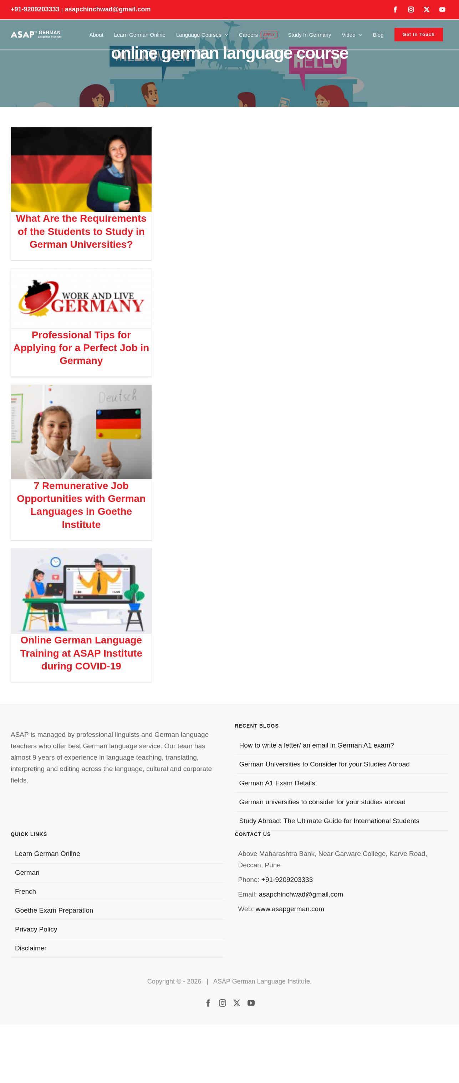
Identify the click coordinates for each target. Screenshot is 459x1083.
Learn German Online (47, 853)
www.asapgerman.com (290, 909)
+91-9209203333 (287, 879)
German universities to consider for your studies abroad (322, 802)
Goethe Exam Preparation (54, 910)
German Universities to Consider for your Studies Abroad (324, 764)
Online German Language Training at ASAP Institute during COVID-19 (81, 653)
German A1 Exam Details (277, 783)
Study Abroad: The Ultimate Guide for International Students (329, 821)
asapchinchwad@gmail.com (108, 9)
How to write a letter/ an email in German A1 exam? (316, 745)
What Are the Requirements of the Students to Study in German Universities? (81, 231)
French (25, 891)
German (27, 872)
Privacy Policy (36, 929)
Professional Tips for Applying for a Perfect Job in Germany (81, 347)
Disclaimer (31, 948)
